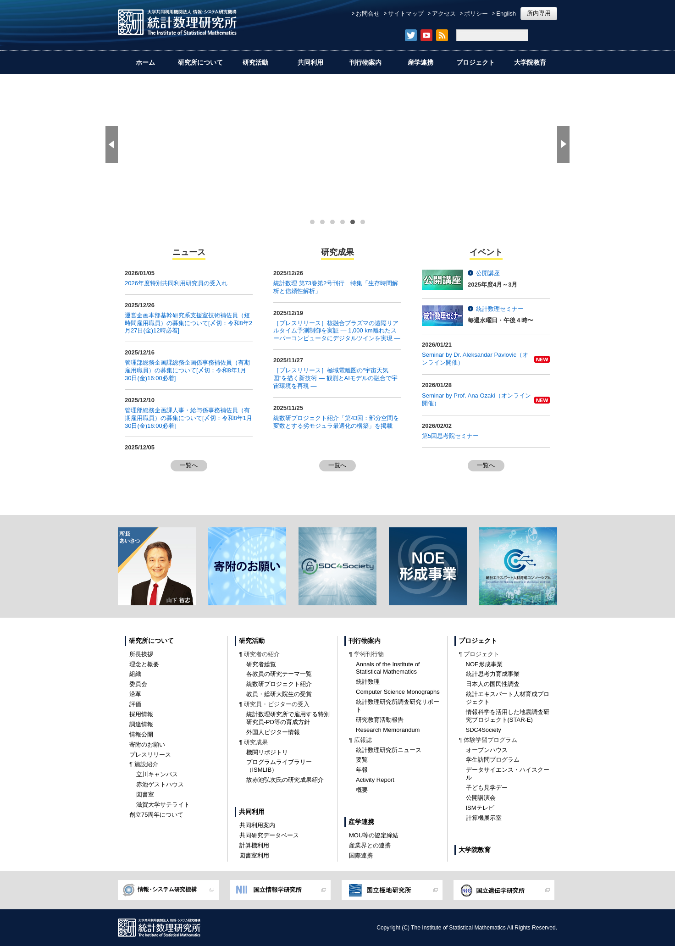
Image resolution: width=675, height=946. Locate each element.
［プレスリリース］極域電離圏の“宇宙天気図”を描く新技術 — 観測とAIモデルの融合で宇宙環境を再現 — (335, 378)
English (506, 13)
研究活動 (255, 62)
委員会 (138, 683)
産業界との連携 (370, 845)
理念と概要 (144, 664)
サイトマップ (406, 13)
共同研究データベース (269, 835)
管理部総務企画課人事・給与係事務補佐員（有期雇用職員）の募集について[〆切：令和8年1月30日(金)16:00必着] (188, 418)
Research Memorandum (388, 729)
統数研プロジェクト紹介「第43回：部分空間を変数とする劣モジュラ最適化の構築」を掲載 (336, 422)
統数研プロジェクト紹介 (279, 683)
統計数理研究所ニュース (388, 750)
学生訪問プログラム (493, 759)
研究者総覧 (261, 664)
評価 (135, 704)
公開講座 (488, 273)
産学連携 (420, 62)
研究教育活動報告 (380, 719)
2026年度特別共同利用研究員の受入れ (176, 283)
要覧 (362, 759)
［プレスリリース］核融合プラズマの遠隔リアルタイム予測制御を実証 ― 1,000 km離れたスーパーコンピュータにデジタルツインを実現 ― (336, 331)
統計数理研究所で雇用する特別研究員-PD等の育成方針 (288, 718)
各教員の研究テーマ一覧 (279, 673)
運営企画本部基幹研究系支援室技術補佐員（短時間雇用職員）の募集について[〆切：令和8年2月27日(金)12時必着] (188, 323)
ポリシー (476, 13)
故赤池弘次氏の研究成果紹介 (285, 779)
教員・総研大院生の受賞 (279, 694)
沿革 (135, 694)
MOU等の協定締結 (373, 835)
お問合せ (368, 13)
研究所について (200, 62)
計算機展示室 (484, 817)
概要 (362, 789)
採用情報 (141, 714)
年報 (362, 769)
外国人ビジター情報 (273, 732)
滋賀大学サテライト (163, 804)
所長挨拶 (141, 654)
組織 (135, 673)
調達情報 (141, 724)
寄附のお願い (147, 744)
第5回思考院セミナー (450, 435)
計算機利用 (254, 845)
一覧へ (189, 465)
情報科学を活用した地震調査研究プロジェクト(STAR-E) (507, 715)
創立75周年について (156, 814)
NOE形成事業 (484, 664)
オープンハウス (487, 750)
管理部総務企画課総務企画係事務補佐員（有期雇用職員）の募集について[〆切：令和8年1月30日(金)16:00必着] (187, 370)
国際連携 (361, 855)
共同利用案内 (257, 825)
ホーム (145, 62)
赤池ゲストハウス (160, 784)
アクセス (444, 13)
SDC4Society (483, 729)
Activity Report (375, 779)
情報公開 (141, 734)
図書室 (145, 794)
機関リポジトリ (267, 752)
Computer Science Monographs (398, 691)
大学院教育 (530, 62)
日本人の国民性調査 (493, 683)
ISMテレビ (480, 807)
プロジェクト (475, 62)
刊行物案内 (365, 62)
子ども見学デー (487, 787)
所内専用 (539, 13)
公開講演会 (481, 797)
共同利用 (310, 62)
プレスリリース (150, 754)
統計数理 (368, 681)
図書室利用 (254, 855)
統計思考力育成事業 (493, 673)
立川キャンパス (157, 774)
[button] (111, 144)
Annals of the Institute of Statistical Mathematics (388, 668)
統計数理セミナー (500, 308)
